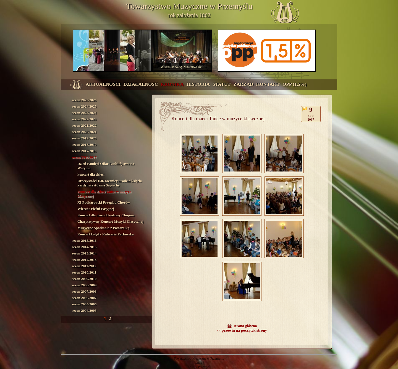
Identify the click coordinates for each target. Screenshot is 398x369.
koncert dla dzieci (90, 174)
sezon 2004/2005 (84, 310)
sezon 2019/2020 (84, 138)
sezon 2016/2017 (84, 157)
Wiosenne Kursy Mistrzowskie (181, 67)
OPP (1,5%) (294, 84)
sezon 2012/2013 (84, 260)
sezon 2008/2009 (84, 285)
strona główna (245, 326)
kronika (172, 84)
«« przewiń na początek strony (242, 330)
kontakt (268, 84)
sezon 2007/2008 (84, 291)
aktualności (103, 84)
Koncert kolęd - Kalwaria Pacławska (105, 234)
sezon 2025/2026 (84, 100)
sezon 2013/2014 (84, 253)
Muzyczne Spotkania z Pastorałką (103, 228)
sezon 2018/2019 (84, 144)
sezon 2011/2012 (84, 266)
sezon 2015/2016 (84, 240)
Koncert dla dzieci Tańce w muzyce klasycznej (104, 193)
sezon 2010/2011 (84, 272)
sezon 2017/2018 (84, 151)
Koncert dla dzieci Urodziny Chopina (106, 215)
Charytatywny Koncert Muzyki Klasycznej (110, 221)
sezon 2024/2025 (84, 106)
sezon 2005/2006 (84, 304)
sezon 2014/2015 (84, 247)
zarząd (243, 84)
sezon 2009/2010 (84, 279)
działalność (141, 84)
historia (198, 84)
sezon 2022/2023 (84, 119)
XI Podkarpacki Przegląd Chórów (103, 202)
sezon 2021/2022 (84, 125)
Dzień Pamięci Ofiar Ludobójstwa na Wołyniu (105, 166)
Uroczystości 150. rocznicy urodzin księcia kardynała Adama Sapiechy (109, 183)
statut (222, 84)
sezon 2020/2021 (84, 132)
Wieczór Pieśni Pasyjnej (95, 209)
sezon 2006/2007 (84, 298)
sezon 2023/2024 (84, 113)
